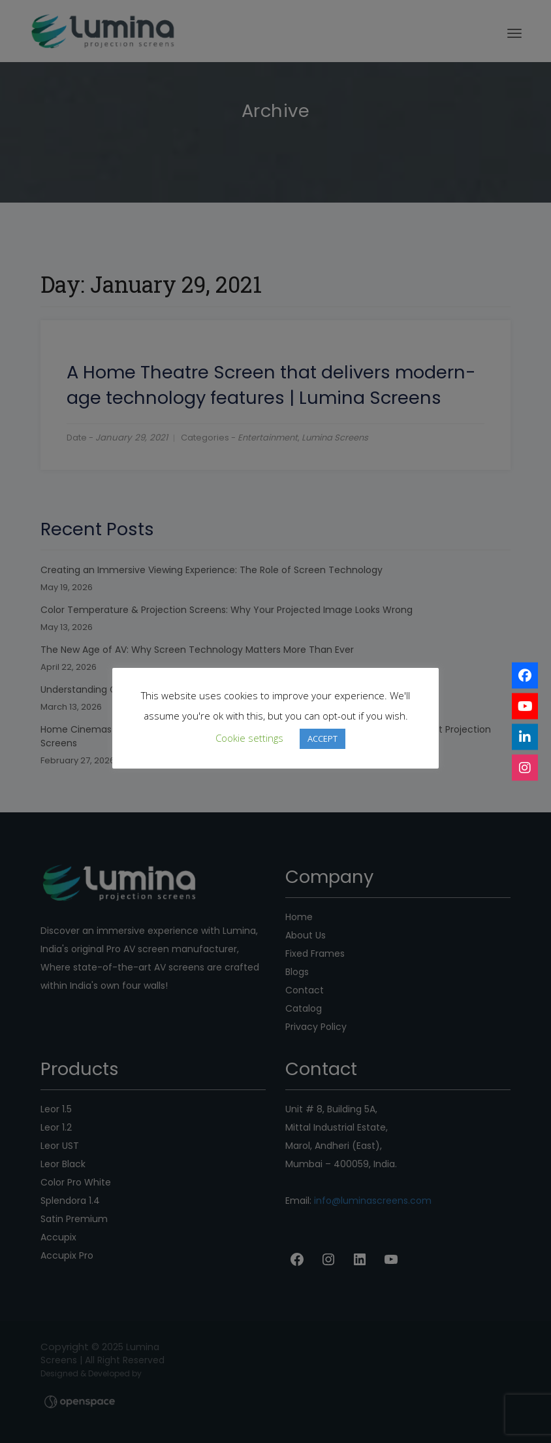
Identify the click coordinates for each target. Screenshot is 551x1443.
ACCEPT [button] (322, 738)
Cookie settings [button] (249, 737)
